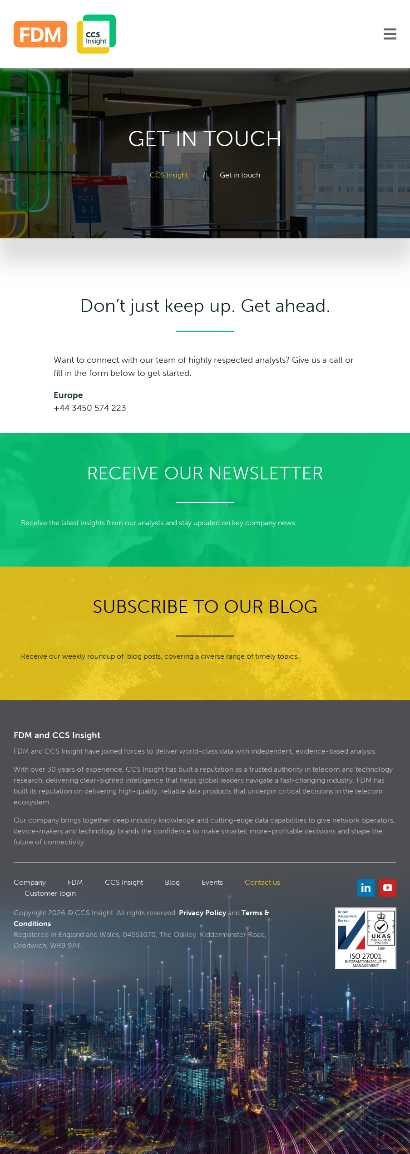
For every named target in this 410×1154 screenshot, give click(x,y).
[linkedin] (366, 888)
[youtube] (387, 888)
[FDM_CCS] (65, 18)
